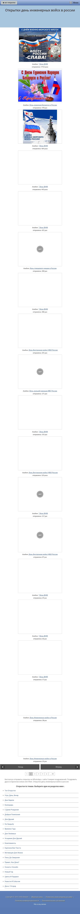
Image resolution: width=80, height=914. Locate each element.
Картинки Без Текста (13, 848)
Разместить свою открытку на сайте (59, 897)
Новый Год (9, 872)
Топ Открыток (10, 791)
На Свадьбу (9, 824)
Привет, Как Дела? (12, 862)
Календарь (9, 805)
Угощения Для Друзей (13, 838)
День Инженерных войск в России (43, 718)
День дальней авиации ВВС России (43, 391)
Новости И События (12, 881)
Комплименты (10, 843)
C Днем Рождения (12, 810)
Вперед (59, 767)
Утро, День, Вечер (11, 795)
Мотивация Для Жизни (14, 853)
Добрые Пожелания (12, 815)
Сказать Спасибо (11, 867)
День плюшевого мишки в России (43, 268)
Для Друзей (9, 819)
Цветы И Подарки (12, 877)
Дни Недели (9, 800)
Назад (20, 767)
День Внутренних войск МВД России (43, 350)
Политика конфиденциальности (27, 900)
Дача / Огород (10, 886)
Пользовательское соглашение (53, 900)
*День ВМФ (43, 64)
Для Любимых (10, 834)
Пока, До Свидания (12, 858)
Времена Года (10, 829)
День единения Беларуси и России (43, 105)
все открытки (9, 3)
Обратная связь (37, 897)
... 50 (52, 774)
